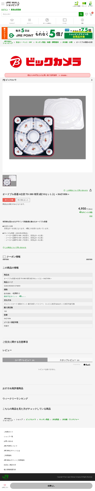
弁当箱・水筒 (68, 42)
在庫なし (51, 486)
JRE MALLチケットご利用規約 (14, 460)
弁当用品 (55, 419)
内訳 (90, 216)
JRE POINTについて (10, 446)
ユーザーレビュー (25, 360)
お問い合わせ (8, 441)
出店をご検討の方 (10, 465)
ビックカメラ (47, 80)
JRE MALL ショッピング (8, 42)
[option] (47, 127)
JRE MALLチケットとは (12, 451)
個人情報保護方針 (10, 469)
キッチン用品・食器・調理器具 (47, 42)
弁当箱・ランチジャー (70, 419)
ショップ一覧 (8, 436)
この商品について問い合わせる (77, 190)
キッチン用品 (44, 419)
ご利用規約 (7, 455)
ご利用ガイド (8, 432)
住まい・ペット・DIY (24, 42)
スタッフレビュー (70, 360)
